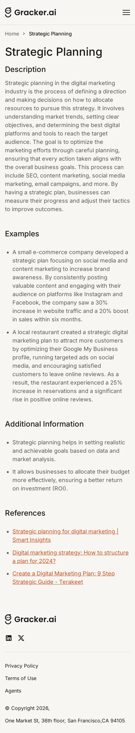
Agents (13, 691)
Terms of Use (20, 678)
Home (12, 34)
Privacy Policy (21, 666)
